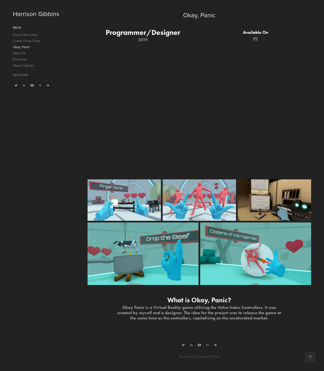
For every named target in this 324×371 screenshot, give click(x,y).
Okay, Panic (21, 47)
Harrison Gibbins (36, 13)
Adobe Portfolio (208, 356)
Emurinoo (20, 59)
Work (17, 27)
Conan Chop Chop (26, 40)
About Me (20, 74)
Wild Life (19, 53)
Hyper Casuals (23, 65)
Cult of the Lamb (25, 34)
